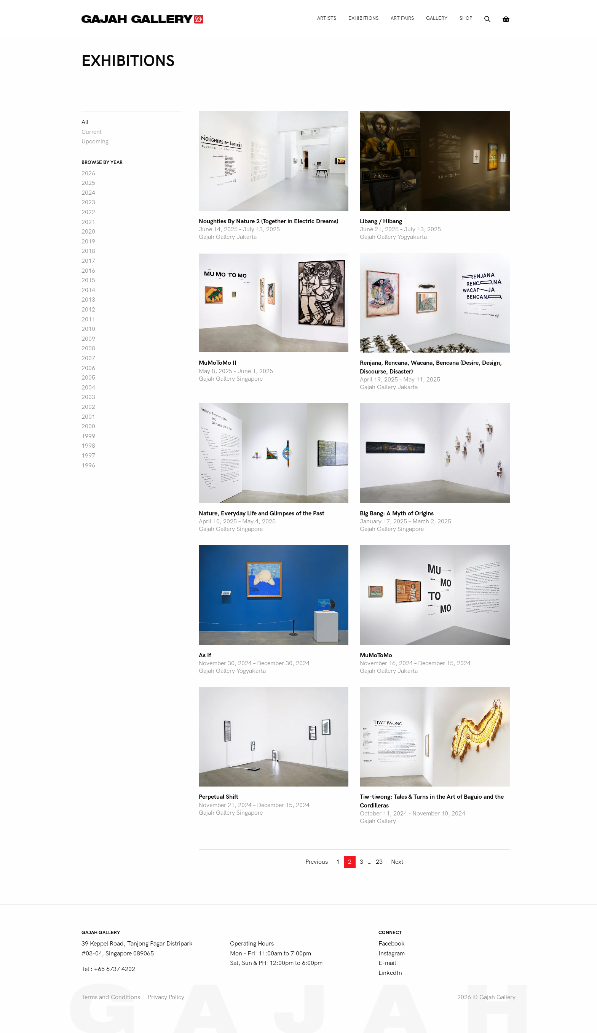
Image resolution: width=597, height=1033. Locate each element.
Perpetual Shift (218, 796)
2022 (88, 212)
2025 (88, 183)
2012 (88, 309)
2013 (88, 299)
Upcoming (95, 141)
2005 (88, 377)
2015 (88, 280)
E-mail (387, 963)
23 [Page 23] (379, 861)
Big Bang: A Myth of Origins (397, 513)
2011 (88, 319)
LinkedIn (390, 972)
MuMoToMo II (217, 362)
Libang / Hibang (381, 221)
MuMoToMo (376, 655)
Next (397, 861)
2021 (88, 222)
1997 (88, 455)
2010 (88, 329)
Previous (316, 861)
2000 (88, 426)
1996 (88, 465)
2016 (88, 270)
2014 (88, 290)
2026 (88, 173)
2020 (88, 231)
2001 (88, 416)
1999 (88, 436)
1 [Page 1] (338, 861)
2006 (88, 368)
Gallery (436, 18)
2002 (88, 407)
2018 (88, 251)
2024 (88, 192)
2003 (88, 397)
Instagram (391, 953)
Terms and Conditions (110, 997)
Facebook (391, 943)
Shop (466, 18)
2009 (88, 338)
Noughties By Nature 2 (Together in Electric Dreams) (268, 221)
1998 (88, 445)
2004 (88, 387)
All (84, 122)
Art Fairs (402, 18)
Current (91, 132)
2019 (88, 241)
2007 (88, 358)
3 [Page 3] (361, 861)
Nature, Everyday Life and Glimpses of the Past (261, 513)
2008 (88, 348)
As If (205, 655)
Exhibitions (363, 18)
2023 (88, 202)
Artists (326, 18)
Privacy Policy (166, 997)
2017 (88, 260)
